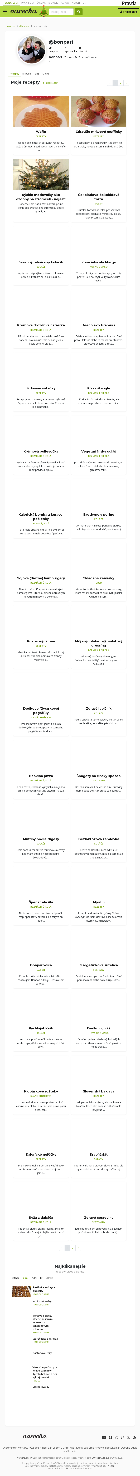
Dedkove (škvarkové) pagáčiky (41, 711)
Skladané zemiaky (98, 578)
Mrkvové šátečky (41, 388)
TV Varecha (27, 2)
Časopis (41, 2)
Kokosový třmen (41, 641)
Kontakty (23, 1447)
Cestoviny (98, 780)
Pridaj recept (50, 82)
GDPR (64, 1447)
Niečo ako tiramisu (99, 325)
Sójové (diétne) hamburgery (41, 578)
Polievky (98, 969)
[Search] (61, 11)
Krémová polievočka (41, 451)
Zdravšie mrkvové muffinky (99, 132)
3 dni (25, 1277)
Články (49, 1277)
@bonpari (24, 26)
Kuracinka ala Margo (98, 262)
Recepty (14, 73)
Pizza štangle (98, 388)
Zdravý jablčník (99, 708)
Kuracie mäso (99, 266)
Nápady (65, 2)
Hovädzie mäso (99, 1033)
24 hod (16, 1277)
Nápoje (41, 969)
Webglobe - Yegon (105, 1465)
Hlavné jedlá (41, 523)
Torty (99, 203)
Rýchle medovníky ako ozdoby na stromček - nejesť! (41, 197)
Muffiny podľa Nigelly (41, 839)
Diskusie (53, 2)
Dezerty (41, 136)
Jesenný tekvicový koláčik (41, 262)
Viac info (114, 1463)
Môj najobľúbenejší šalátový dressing (99, 643)
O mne (45, 73)
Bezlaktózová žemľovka (98, 839)
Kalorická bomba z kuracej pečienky (41, 517)
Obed (98, 582)
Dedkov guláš (98, 1028)
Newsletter (78, 2)
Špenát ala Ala (41, 902)
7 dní (34, 1277)
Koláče (41, 266)
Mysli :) (99, 902)
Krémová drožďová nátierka (41, 325)
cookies (52, 1465)
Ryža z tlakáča (41, 1218)
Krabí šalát (99, 1154)
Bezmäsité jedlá (40, 329)
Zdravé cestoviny (98, 1218)
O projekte (9, 1447)
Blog (37, 73)
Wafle (41, 132)
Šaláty (98, 1159)
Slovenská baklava (98, 1091)
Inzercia (46, 1447)
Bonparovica (41, 965)
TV (41, 1277)
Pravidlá (107, 1447)
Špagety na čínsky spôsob (99, 776)
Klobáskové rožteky (41, 1091)
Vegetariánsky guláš (98, 451)
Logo (56, 1447)
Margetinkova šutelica (98, 965)
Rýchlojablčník (41, 1028)
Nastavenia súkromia (82, 1447)
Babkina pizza (41, 776)
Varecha (11, 26)
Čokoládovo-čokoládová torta (98, 197)
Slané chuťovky (41, 717)
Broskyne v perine (98, 514)
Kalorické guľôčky (41, 1154)
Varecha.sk (11, 2)
